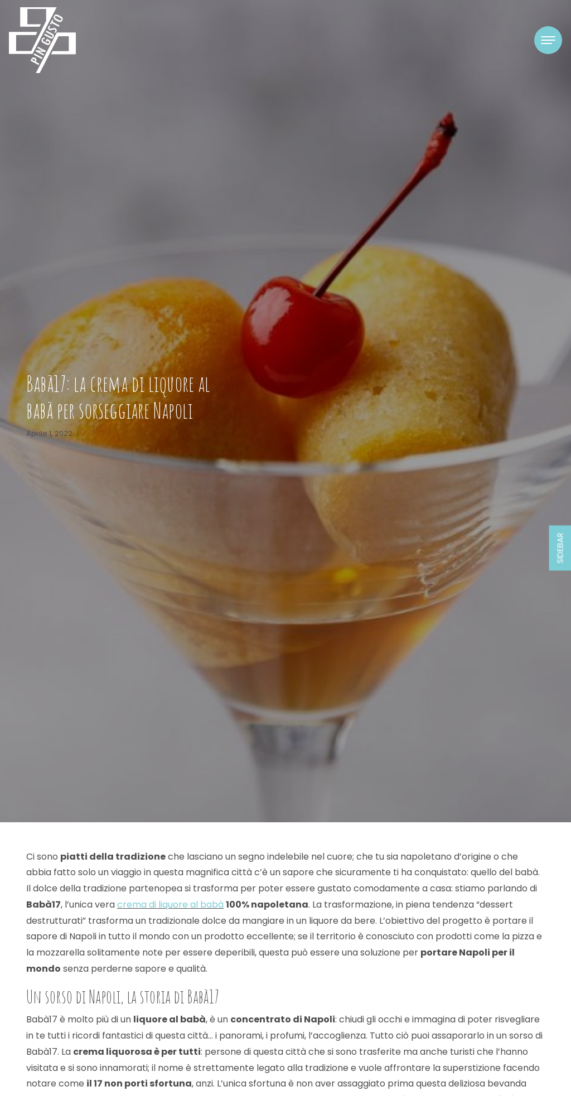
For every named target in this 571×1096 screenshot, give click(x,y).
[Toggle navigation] (548, 40)
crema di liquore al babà (170, 904)
